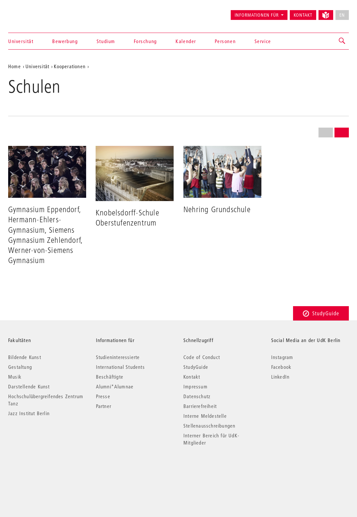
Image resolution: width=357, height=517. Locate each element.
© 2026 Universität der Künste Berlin (42, 470)
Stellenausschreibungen (209, 425)
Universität (21, 41)
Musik (15, 376)
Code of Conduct (201, 357)
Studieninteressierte (118, 357)
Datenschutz (196, 396)
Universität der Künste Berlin (33, 12)
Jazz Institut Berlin (29, 413)
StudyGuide (321, 313)
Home (14, 66)
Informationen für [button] (257, 15)
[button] (342, 41)
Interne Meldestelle (205, 416)
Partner (103, 406)
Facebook (281, 367)
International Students (120, 367)
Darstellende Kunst (29, 386)
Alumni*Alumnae (115, 386)
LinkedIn (280, 376)
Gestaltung (20, 367)
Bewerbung (65, 41)
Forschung (145, 41)
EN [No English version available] (342, 15)
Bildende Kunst (24, 357)
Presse (103, 396)
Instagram (282, 357)
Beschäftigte (109, 376)
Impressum (195, 386)
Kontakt (303, 15)
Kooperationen (69, 66)
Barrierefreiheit (200, 406)
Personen (225, 41)
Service (263, 41)
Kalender (186, 41)
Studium (106, 41)
